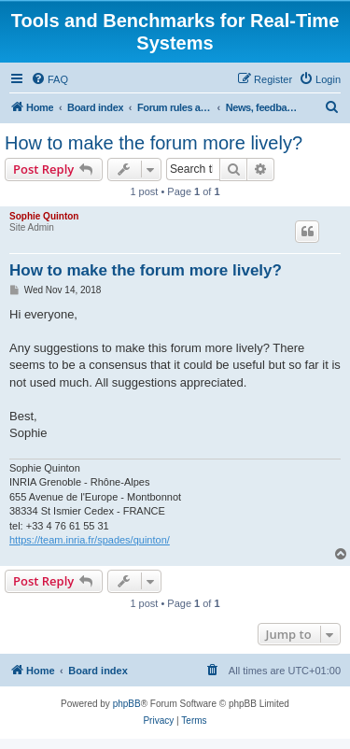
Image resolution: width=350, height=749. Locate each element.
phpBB (127, 704)
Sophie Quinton (43, 216)
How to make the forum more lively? (153, 143)
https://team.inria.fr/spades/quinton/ (89, 539)
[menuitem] (49, 79)
